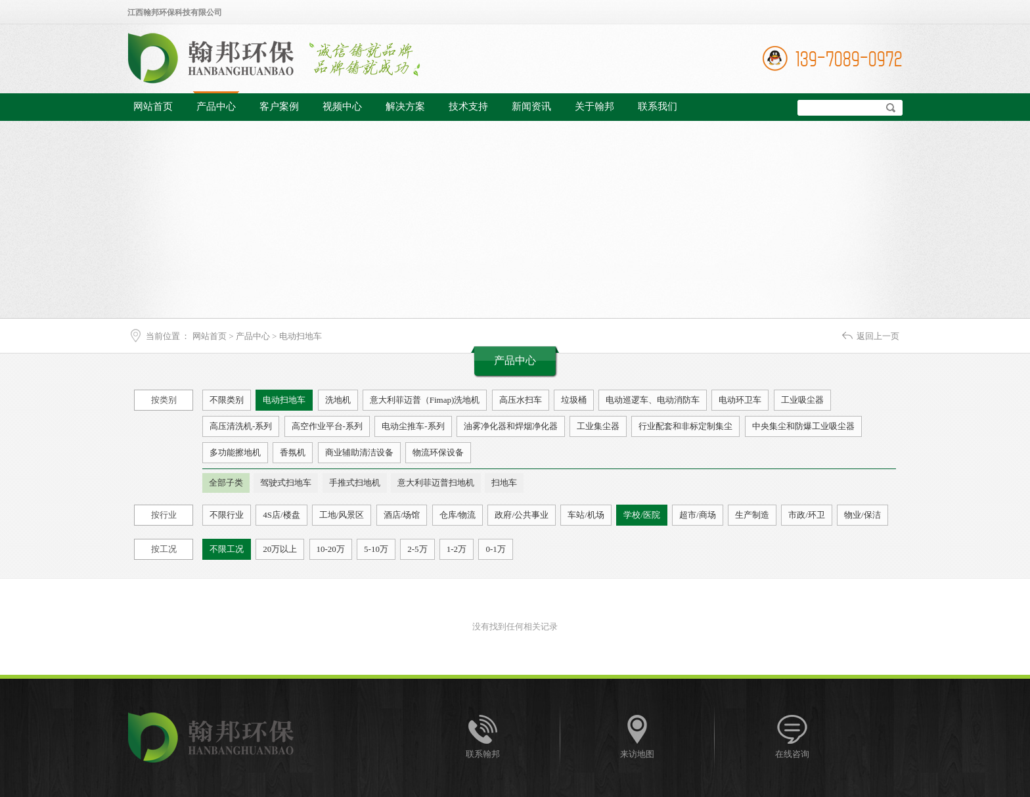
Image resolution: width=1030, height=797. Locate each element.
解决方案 (405, 106)
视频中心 (342, 106)
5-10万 (376, 549)
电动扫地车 (300, 336)
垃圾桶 (574, 400)
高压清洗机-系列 (241, 426)
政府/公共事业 (522, 515)
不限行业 (227, 515)
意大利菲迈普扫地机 (435, 483)
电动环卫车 (740, 400)
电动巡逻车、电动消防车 (653, 400)
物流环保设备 (438, 452)
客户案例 (279, 106)
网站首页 (153, 106)
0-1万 (495, 549)
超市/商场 (697, 515)
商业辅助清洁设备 (359, 452)
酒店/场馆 (402, 515)
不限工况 (227, 549)
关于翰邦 (594, 106)
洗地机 (338, 400)
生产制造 (752, 515)
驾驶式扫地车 (285, 483)
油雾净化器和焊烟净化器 (511, 426)
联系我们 (657, 106)
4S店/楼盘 (281, 515)
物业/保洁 (862, 515)
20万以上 (280, 549)
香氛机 (292, 452)
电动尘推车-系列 (413, 426)
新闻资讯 (531, 106)
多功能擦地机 (235, 452)
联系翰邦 (483, 754)
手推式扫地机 (354, 483)
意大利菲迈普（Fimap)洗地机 (425, 400)
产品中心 (216, 106)
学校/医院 (641, 515)
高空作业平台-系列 (327, 426)
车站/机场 (586, 515)
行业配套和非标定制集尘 (685, 426)
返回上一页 (878, 336)
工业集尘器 (598, 426)
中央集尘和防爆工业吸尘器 (803, 426)
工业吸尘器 (802, 400)
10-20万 (331, 549)
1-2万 (456, 549)
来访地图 (637, 754)
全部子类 (226, 483)
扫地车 (504, 483)
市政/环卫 (806, 515)
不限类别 (227, 400)
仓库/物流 (457, 515)
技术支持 (468, 106)
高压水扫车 (520, 400)
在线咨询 (792, 754)
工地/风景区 (342, 515)
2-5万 (417, 549)
